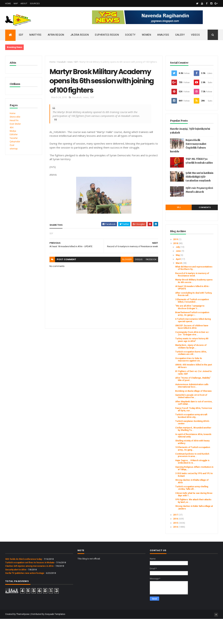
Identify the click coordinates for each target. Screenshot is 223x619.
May (178, 255)
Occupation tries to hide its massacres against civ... (188, 359)
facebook (151, 259)
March (179, 263)
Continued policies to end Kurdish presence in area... (192, 455)
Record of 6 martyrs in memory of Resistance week (192, 274)
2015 (176, 523)
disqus (138, 259)
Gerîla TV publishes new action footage (24, 573)
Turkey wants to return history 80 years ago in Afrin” (191, 339)
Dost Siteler (15, 124)
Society (130, 34)
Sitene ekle (15, 117)
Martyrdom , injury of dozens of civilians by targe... (190, 346)
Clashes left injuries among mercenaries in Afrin (29, 566)
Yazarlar (14, 138)
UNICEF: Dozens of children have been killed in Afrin (191, 326)
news (69, 61)
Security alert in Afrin (15, 569)
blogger (127, 259)
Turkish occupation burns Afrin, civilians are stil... (191, 353)
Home (8, 3)
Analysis (163, 34)
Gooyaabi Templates (55, 614)
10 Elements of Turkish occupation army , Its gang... (192, 448)
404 (11, 127)
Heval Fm (14, 120)
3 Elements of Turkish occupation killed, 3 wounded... (192, 300)
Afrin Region (56, 34)
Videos (195, 34)
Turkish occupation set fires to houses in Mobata (29, 562)
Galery (180, 34)
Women (146, 34)
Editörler (14, 134)
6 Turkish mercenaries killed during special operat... (193, 320)
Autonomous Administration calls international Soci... (191, 385)
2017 (176, 515)
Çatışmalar (15, 141)
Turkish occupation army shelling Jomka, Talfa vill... (191, 487)
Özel (12, 145)
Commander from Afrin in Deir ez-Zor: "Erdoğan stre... (192, 333)
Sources (35, 3)
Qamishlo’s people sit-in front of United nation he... (191, 396)
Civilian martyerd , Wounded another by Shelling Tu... (193, 429)
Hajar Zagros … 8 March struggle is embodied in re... (192, 461)
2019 (176, 239)
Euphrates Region (107, 34)
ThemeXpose (23, 614)
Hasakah (61, 61)
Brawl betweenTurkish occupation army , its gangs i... (192, 313)
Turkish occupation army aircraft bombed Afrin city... (191, 415)
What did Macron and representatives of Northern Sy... (193, 268)
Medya (13, 131)
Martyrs (35, 34)
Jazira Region (79, 34)
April (178, 259)
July (178, 247)
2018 (176, 243)
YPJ (179, 207)
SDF (21, 34)
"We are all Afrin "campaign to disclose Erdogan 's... (189, 307)
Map (16, 3)
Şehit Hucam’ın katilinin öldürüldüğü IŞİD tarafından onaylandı (199, 177)
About (23, 3)
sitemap (13, 148)
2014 (176, 527)
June (178, 251)
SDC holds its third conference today (23, 559)
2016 (176, 519)
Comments (205, 207)
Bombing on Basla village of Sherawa (193, 391)
